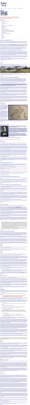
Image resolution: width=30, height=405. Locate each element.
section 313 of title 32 (6, 310)
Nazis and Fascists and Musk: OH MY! (5, 21)
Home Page (2, 8)
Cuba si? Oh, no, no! (3, 36)
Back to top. (2, 60)
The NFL (2, 35)
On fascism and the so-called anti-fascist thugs (7, 231)
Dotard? (2, 34)
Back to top (1, 404)
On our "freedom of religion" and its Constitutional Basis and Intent (10, 184)
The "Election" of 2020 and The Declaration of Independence (7, 25)
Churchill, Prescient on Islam (4, 27)
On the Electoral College (3, 32)
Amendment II (2, 37)
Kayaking (13, 8)
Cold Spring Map (3, 26)
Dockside (2, 24)
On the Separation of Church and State (5, 29)
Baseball (2, 38)
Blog (15, 8)
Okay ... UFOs (2, 22)
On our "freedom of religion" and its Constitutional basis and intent (7, 31)
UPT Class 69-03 (20, 8)
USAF (18, 8)
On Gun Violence (3, 28)
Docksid (1, 62)
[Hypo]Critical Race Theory (4, 23)
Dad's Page (5, 8)
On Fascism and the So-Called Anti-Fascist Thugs (6, 33)
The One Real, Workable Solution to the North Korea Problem (7, 30)
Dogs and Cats (9, 8)
